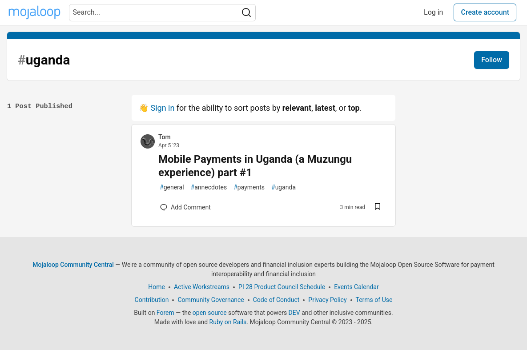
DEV (294, 312)
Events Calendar (356, 286)
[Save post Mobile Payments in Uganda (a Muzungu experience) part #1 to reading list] (377, 207)
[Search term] (162, 12)
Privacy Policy (327, 299)
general (172, 187)
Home (156, 286)
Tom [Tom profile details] (164, 137)
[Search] (246, 12)
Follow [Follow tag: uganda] (491, 60)
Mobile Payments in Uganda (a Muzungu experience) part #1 (255, 166)
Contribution (152, 299)
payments (249, 187)
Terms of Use (374, 299)
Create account (485, 12)
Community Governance (210, 299)
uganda (283, 187)
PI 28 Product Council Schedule (281, 286)
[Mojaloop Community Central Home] (34, 12)
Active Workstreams (201, 286)
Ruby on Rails (228, 322)
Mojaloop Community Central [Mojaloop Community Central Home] (73, 264)
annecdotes (209, 187)
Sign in (162, 108)
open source (210, 312)
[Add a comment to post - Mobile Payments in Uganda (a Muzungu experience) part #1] (185, 207)
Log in (433, 12)
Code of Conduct (276, 299)
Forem (165, 312)
